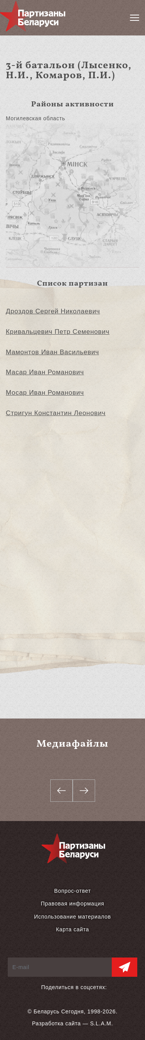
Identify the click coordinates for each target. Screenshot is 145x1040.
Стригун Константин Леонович (56, 413)
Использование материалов (72, 917)
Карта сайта (72, 929)
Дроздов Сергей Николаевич (53, 311)
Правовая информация (72, 903)
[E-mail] (60, 967)
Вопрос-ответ (72, 891)
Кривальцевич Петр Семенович (57, 331)
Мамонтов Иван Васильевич (52, 352)
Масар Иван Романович (45, 372)
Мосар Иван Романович (45, 392)
